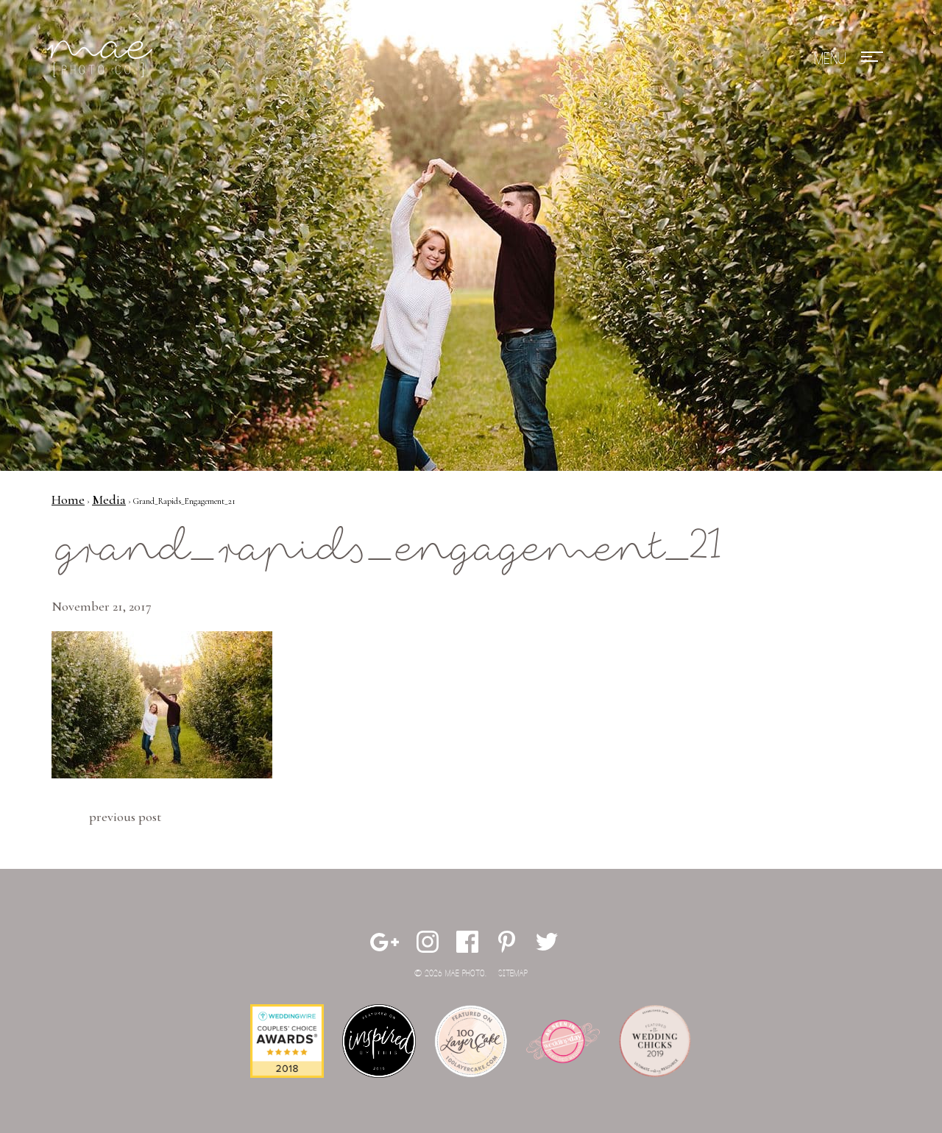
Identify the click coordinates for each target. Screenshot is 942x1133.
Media (109, 499)
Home (68, 499)
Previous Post (125, 817)
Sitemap (513, 974)
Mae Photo (102, 58)
